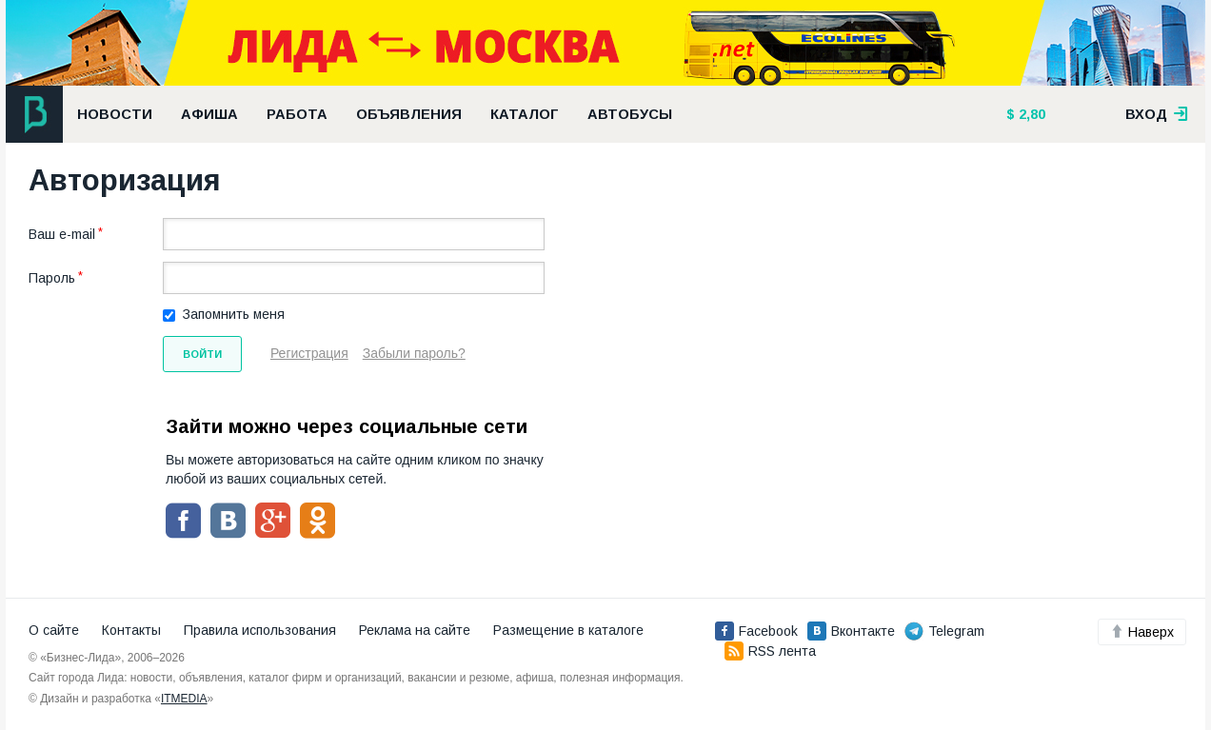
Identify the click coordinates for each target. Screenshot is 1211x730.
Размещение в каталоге (568, 630)
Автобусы (629, 114)
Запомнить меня (234, 314)
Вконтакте (851, 631)
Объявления (409, 114)
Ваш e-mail (62, 234)
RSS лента (770, 651)
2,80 (1030, 114)
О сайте (54, 630)
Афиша (209, 114)
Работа (297, 114)
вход (1156, 114)
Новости (114, 114)
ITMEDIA (184, 698)
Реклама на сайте (414, 630)
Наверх (1142, 632)
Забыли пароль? (414, 353)
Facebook (756, 631)
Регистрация (309, 353)
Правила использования (260, 630)
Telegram (944, 631)
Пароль (52, 278)
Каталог (524, 114)
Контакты (131, 630)
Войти (202, 354)
